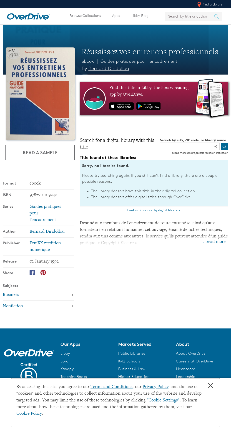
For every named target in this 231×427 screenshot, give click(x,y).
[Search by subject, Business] (38, 294)
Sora (64, 361)
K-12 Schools (129, 361)
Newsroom (185, 369)
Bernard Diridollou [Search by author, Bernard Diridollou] (108, 68)
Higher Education (134, 376)
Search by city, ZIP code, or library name (193, 140)
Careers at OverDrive (194, 361)
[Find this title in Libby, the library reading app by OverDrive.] (154, 98)
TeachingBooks (73, 376)
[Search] (224, 146)
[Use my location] (215, 146)
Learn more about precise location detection (200, 152)
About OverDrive (191, 353)
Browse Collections (85, 15)
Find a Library (209, 4)
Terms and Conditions (111, 387)
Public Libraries (131, 353)
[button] (86, 344)
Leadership (185, 376)
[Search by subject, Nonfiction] (38, 306)
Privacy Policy (155, 387)
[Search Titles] (217, 16)
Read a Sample (40, 152)
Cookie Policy (29, 413)
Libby (65, 353)
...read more (214, 242)
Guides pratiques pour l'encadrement (138, 61)
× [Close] (210, 386)
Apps (116, 15)
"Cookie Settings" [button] (163, 400)
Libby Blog (139, 15)
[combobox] (189, 16)
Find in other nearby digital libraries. (154, 210)
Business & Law (131, 369)
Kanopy (67, 369)
